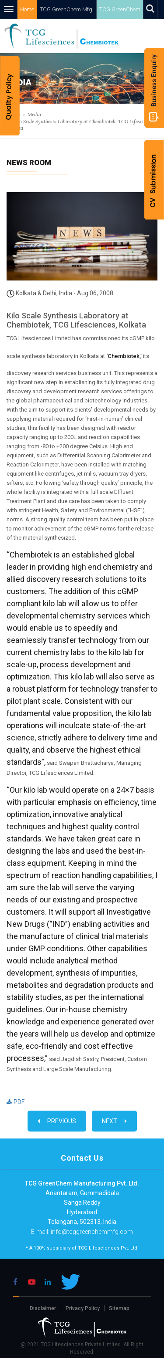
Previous (57, 1121)
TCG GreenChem (121, 9)
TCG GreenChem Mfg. (69, 9)
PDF (15, 1101)
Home (30, 9)
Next (114, 1121)
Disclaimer (43, 1308)
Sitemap (119, 1308)
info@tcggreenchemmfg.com (91, 1231)
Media (34, 114)
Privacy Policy (83, 1308)
